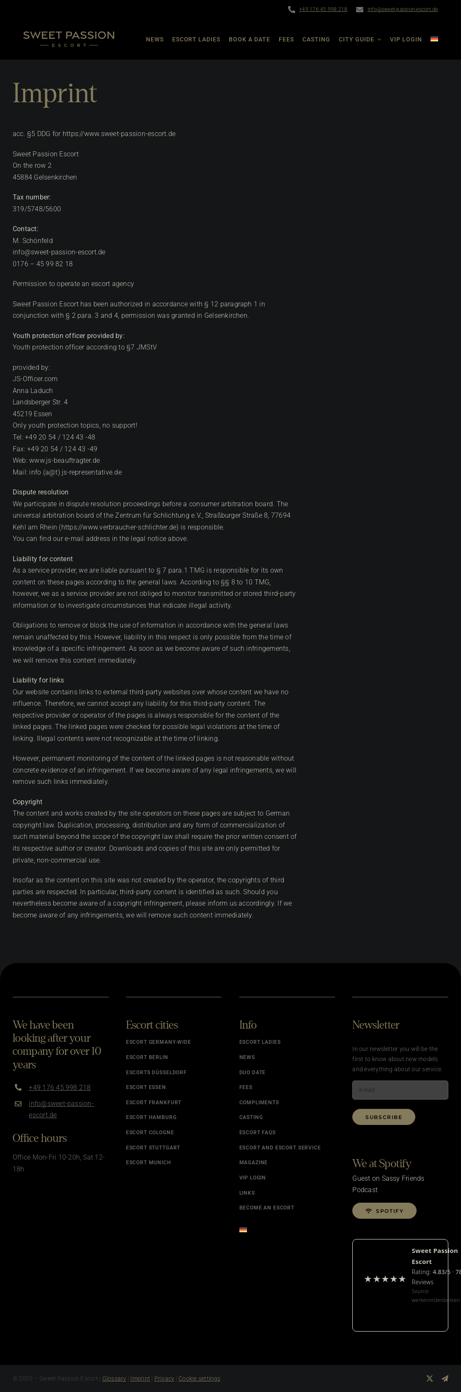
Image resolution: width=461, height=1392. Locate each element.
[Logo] (68, 34)
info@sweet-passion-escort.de (403, 9)
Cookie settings (199, 1378)
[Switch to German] (430, 39)
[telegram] (445, 1378)
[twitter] (429, 1378)
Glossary (114, 1378)
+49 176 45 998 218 (323, 9)
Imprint (140, 1378)
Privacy (164, 1378)
